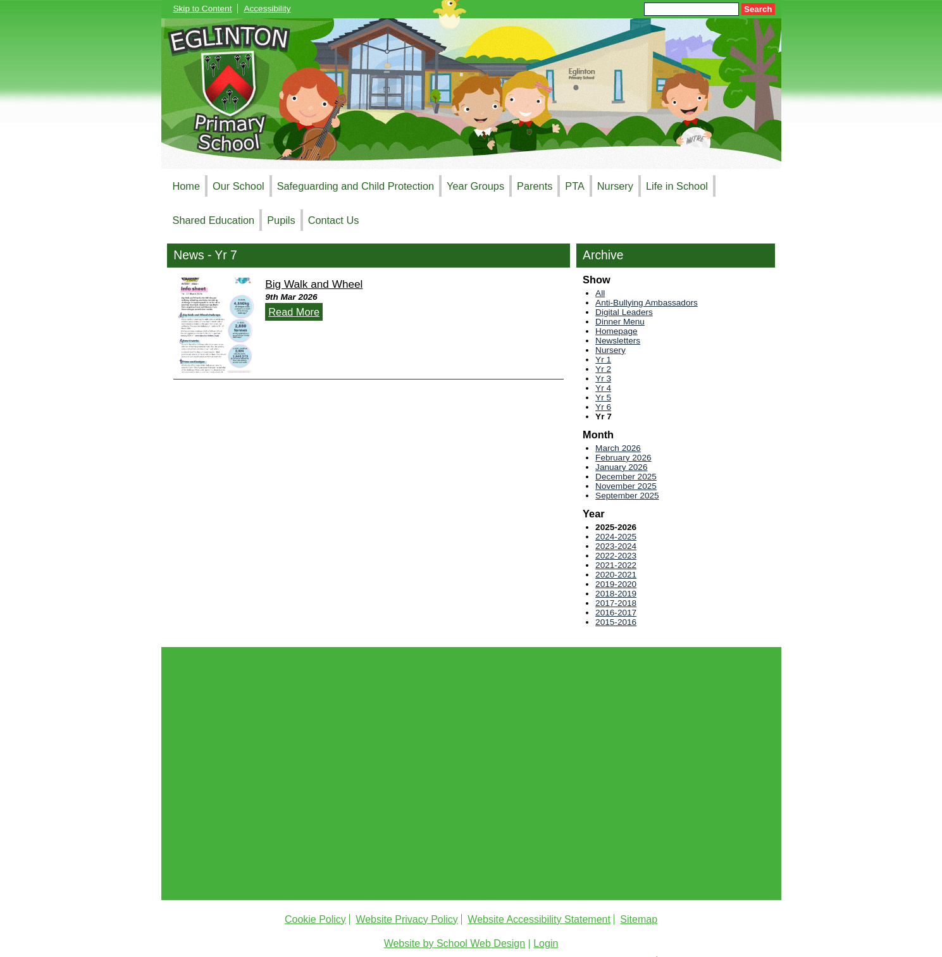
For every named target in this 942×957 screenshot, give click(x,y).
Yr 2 (603, 369)
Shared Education (214, 220)
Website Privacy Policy (407, 919)
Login (545, 943)
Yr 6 (603, 407)
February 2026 (623, 457)
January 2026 (621, 467)
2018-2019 (615, 593)
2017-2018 (615, 603)
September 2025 (627, 495)
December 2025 (626, 476)
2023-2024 (615, 546)
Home (187, 186)
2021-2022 (615, 565)
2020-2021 (615, 574)
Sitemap (638, 919)
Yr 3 (603, 378)
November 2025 (626, 486)
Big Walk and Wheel (314, 284)
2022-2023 (615, 555)
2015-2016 (615, 622)
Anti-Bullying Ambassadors (646, 302)
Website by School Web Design (455, 943)
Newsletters (617, 340)
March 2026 (618, 448)
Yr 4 (603, 388)
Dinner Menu (620, 321)
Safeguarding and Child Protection (355, 186)
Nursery (615, 186)
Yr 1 (603, 359)
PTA (575, 186)
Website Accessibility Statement (539, 919)
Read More (293, 312)
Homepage (616, 331)
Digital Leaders (624, 312)
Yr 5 (603, 397)
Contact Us (333, 220)
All (600, 293)
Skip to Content (202, 8)
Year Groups (475, 186)
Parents (534, 186)
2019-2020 (615, 584)
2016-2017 (615, 612)
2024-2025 (615, 536)
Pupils (281, 220)
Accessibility (267, 8)
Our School (238, 186)
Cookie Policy (315, 919)
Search (758, 9)
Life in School (677, 186)
